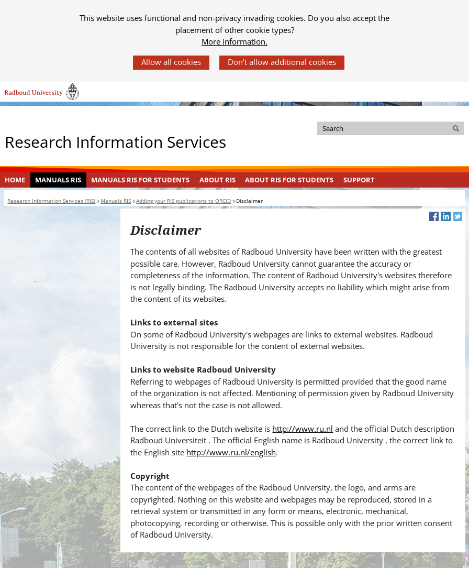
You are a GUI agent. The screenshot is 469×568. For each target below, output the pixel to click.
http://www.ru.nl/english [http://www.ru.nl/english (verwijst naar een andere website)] (231, 452)
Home (15, 179)
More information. (234, 41)
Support (359, 179)
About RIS (217, 179)
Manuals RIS (58, 179)
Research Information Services (115, 141)
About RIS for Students (289, 179)
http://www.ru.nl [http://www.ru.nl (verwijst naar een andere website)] (302, 428)
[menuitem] (15, 180)
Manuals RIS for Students (140, 179)
